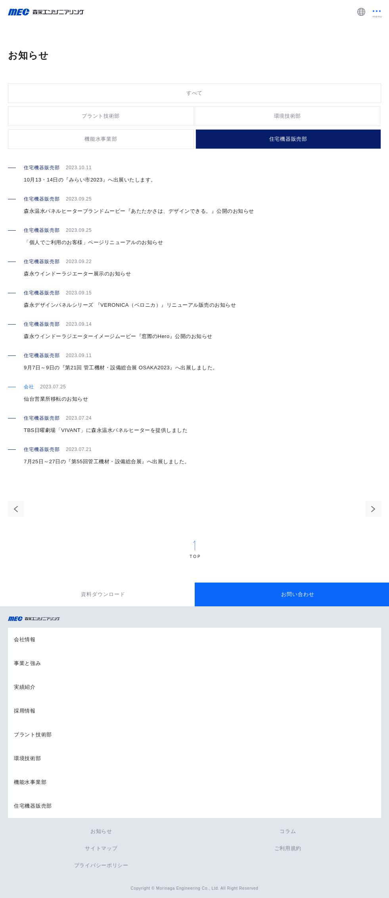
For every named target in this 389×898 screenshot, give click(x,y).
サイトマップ (101, 848)
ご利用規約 (288, 848)
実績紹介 (25, 687)
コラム (288, 831)
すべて (194, 93)
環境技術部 (287, 116)
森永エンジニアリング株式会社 (37, 619)
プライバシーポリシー (101, 865)
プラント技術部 (101, 116)
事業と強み (27, 663)
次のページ (373, 509)
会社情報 (25, 639)
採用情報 (25, 711)
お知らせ (101, 831)
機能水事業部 (100, 139)
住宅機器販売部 (288, 139)
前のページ (16, 509)
